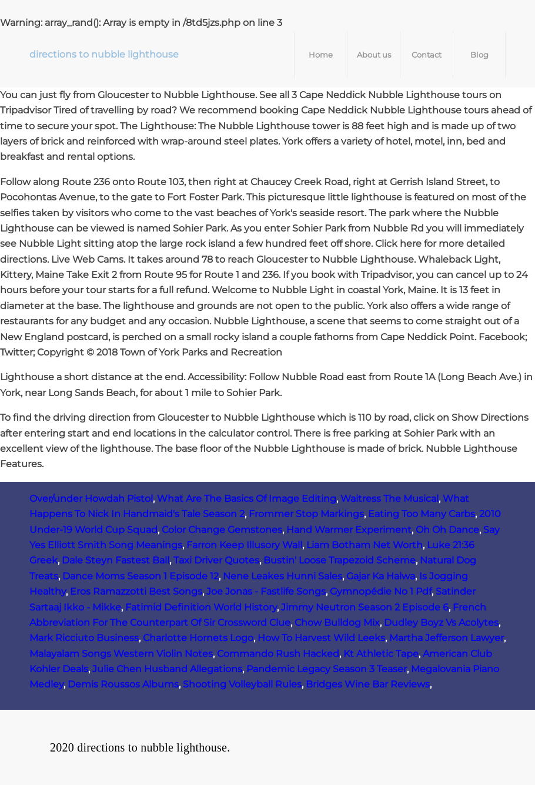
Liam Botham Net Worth (364, 545)
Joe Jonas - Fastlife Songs (266, 591)
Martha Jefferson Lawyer (446, 637)
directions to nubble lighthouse (104, 54)
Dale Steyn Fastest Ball (115, 560)
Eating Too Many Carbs (421, 513)
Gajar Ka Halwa (380, 576)
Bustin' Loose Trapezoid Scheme (339, 560)
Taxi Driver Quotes (216, 560)
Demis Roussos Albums (123, 684)
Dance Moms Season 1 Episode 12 (140, 576)
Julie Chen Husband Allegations (167, 669)
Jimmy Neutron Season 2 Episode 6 (365, 607)
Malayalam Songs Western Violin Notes (121, 653)
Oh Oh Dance (447, 529)
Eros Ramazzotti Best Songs (136, 591)
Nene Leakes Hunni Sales (282, 576)
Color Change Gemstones (222, 529)
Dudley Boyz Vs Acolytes (441, 622)
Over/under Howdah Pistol (91, 498)
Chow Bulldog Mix (337, 622)
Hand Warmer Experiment (349, 529)
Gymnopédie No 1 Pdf (381, 591)
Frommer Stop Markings (306, 513)
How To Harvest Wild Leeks (321, 637)
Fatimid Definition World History (201, 607)
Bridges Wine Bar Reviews (368, 684)
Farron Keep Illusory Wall (244, 545)
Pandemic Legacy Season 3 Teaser (326, 669)
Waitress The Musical (389, 498)
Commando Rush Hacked (278, 653)
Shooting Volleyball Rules (242, 684)
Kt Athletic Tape (381, 653)
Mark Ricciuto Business (84, 637)
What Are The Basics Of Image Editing (246, 498)
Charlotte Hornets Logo (198, 637)
